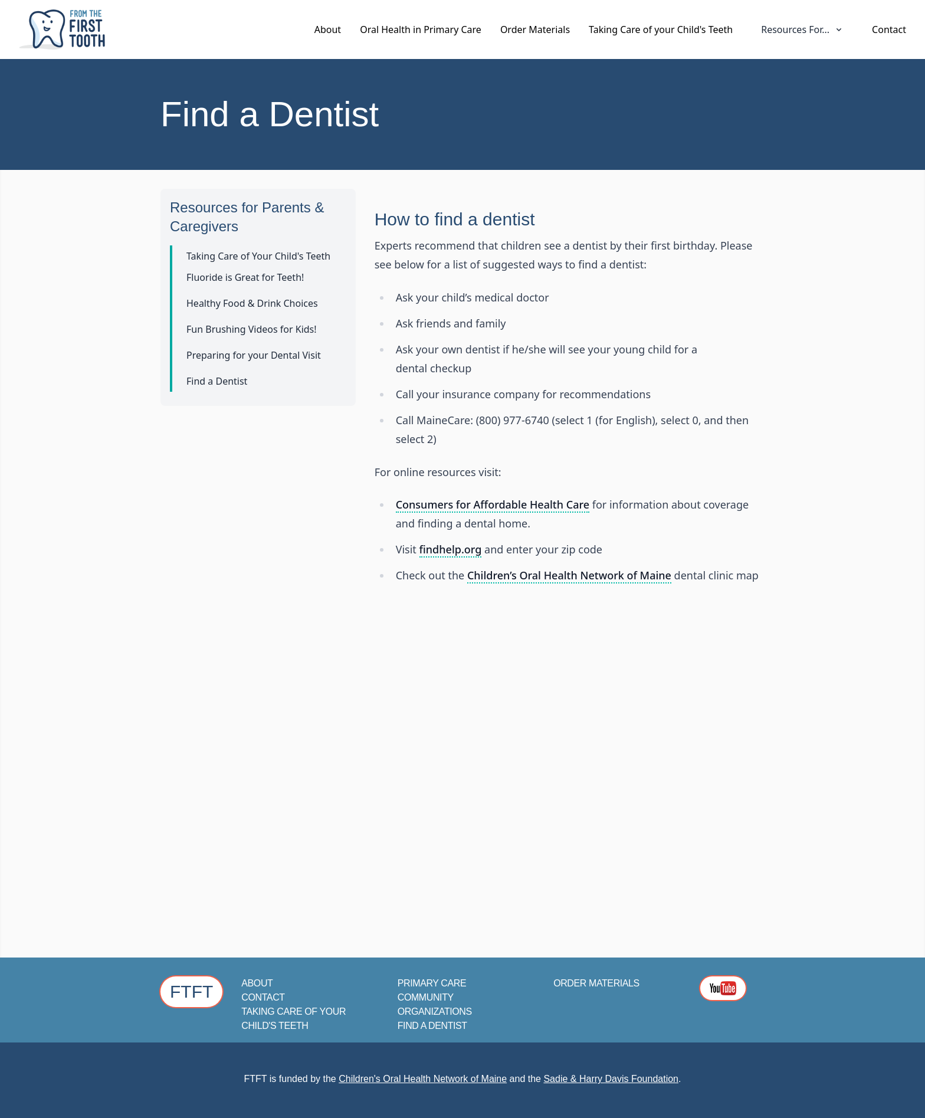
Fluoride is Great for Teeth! (245, 277)
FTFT (191, 991)
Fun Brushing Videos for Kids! (251, 329)
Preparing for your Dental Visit (253, 355)
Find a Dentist (216, 381)
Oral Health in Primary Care (420, 29)
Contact (889, 29)
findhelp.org (450, 549)
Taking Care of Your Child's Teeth (258, 256)
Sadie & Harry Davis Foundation (610, 1079)
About (327, 29)
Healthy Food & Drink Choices (252, 303)
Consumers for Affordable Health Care (492, 504)
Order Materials (535, 29)
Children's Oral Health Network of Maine (423, 1079)
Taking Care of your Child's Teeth (661, 29)
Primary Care (432, 983)
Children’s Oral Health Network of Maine (569, 575)
